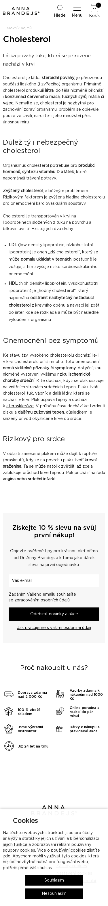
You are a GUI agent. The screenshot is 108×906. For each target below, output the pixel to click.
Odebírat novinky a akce (54, 614)
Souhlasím (54, 880)
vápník (41, 393)
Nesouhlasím (54, 894)
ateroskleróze (20, 406)
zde (6, 856)
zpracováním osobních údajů (42, 600)
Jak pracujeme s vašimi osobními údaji (54, 628)
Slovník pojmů (19, 28)
